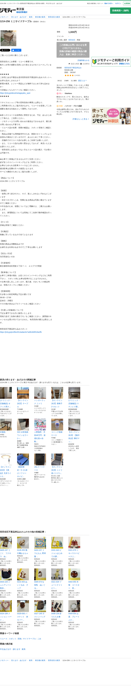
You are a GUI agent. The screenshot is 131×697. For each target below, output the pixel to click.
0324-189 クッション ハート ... (6, 610)
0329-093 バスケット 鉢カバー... (23, 610)
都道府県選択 (21, 12)
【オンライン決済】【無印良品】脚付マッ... (74, 431)
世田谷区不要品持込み (73, 68)
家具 (30, 17)
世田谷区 (71, 40)
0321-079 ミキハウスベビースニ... (74, 547)
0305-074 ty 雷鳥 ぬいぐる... (40, 578)
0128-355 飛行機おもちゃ (23, 545)
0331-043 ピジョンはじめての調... (57, 547)
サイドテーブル (29, 639)
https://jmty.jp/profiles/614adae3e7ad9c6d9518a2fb (21, 332)
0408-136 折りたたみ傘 (57, 609)
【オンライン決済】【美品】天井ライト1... (6, 465)
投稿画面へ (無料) (120, 10)
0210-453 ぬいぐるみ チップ (23, 578)
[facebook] (16, 50)
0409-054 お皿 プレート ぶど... (74, 610)
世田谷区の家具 (54, 17)
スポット (12, 639)
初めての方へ (108, 3)
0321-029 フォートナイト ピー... (57, 578)
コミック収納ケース (57, 427)
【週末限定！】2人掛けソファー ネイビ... (23, 465)
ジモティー (4, 17)
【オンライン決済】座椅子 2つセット (57, 397)
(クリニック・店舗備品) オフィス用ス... (6, 397)
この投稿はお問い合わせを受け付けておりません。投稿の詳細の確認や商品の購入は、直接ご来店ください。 (73, 50)
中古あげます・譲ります (10, 649)
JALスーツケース (40, 462)
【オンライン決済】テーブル (23, 397)
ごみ (39, 639)
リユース (3, 639)
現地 (19, 639)
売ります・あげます (19, 17)
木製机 (6, 426)
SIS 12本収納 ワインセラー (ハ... (23, 429)
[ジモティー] (8, 10)
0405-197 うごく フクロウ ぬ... (6, 547)
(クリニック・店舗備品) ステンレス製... (74, 397)
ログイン (118, 3)
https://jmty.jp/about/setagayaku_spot (15, 93)
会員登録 (127, 3)
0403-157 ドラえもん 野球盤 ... (40, 547)
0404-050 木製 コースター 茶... (74, 578)
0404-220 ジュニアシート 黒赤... (6, 578)
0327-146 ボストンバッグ (40, 609)
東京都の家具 (40, 17)
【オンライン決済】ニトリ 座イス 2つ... (57, 464)
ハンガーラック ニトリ (40, 396)
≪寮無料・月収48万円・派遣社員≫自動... (40, 431)
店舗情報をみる (83, 60)
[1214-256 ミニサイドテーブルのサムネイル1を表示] (8, 38)
